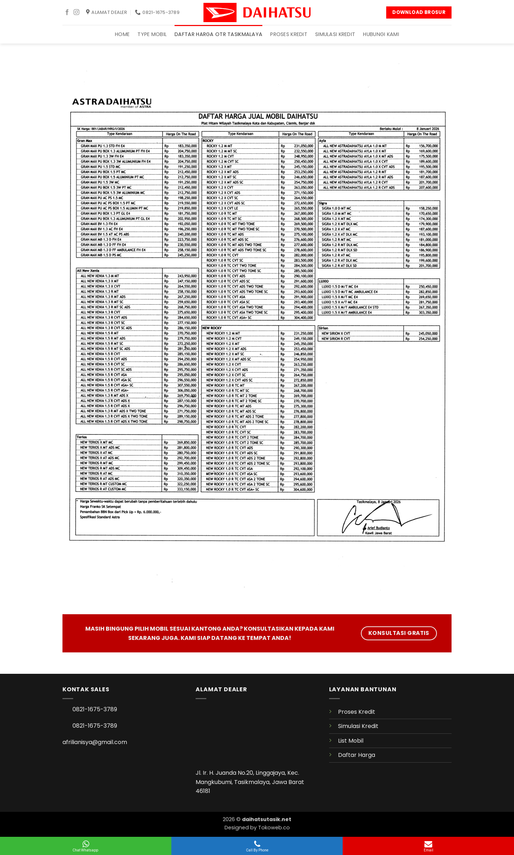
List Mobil (350, 741)
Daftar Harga (356, 755)
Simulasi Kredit (335, 34)
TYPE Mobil (152, 34)
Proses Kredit (288, 34)
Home (122, 34)
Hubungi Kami (381, 34)
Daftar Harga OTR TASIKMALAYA (218, 34)
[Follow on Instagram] (76, 12)
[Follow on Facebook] (67, 12)
